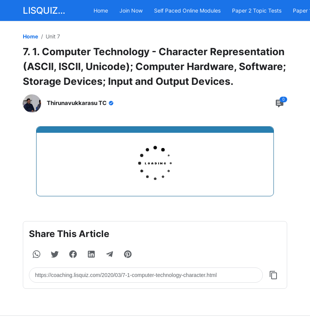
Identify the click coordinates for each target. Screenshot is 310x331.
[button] (36, 254)
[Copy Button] (273, 275)
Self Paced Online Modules (187, 10)
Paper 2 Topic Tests (256, 10)
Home (101, 10)
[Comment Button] (279, 103)
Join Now (131, 10)
